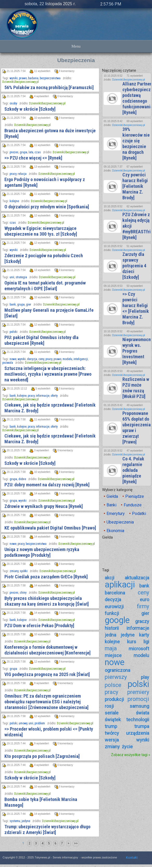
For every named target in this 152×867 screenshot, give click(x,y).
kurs (131, 641)
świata (142, 713)
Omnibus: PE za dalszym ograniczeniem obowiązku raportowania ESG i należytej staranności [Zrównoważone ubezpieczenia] (46, 701)
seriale (111, 713)
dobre (22, 479)
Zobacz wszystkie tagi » (130, 755)
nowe (13, 359)
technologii (137, 719)
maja (111, 648)
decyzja (32, 359)
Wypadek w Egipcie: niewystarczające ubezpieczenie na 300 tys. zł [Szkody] (40, 231)
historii (112, 628)
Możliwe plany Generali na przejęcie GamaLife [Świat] (49, 313)
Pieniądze (134, 496)
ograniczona (117, 670)
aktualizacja (137, 577)
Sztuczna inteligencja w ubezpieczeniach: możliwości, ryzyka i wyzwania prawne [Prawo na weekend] (47, 374)
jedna (110, 635)
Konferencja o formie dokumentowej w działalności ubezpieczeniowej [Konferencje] (47, 650)
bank (13, 304)
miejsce (113, 655)
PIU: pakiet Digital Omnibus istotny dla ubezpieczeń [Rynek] (41, 340)
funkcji (112, 613)
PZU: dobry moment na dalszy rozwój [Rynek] (47, 484)
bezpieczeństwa (50, 78)
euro (144, 599)
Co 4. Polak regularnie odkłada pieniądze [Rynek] (133, 470)
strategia (21, 277)
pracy (13, 174)
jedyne (26, 821)
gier (28, 304)
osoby (13, 103)
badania (33, 78)
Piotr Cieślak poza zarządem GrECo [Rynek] (46, 576)
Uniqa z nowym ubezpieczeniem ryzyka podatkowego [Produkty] (41, 552)
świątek (113, 719)
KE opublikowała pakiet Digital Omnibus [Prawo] (50, 528)
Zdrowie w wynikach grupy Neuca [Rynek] (43, 506)
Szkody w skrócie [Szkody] (30, 109)
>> (76, 843)
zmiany (14, 571)
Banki (111, 504)
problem (40, 723)
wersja (112, 740)
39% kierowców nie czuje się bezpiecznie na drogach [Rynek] (136, 144)
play (145, 677)
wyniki (14, 78)
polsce (113, 685)
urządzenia (137, 733)
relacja (22, 174)
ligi (146, 641)
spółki (24, 571)
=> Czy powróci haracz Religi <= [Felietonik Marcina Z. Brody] (135, 308)
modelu (67, 359)
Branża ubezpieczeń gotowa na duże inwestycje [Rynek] (50, 133)
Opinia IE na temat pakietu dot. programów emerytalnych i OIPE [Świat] (45, 285)
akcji (109, 577)
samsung (139, 706)
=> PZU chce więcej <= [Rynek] (33, 158)
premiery (138, 692)
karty (144, 635)
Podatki (139, 513)
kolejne (14, 201)
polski (13, 332)
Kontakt (132, 857)
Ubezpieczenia (120, 522)
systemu (15, 821)
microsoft (139, 648)
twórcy (112, 733)
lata (31, 152)
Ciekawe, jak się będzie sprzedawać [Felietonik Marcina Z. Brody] (50, 407)
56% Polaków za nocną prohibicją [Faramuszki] (49, 87)
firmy (143, 606)
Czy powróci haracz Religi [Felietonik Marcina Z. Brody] (135, 186)
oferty (54, 396)
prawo (23, 78)
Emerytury (116, 513)
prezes (14, 152)
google (117, 620)
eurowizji (114, 606)
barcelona (115, 592)
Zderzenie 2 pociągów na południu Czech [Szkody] (43, 258)
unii (12, 277)
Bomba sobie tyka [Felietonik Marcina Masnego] (40, 802)
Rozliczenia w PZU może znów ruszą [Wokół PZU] (135, 387)
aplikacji (120, 585)
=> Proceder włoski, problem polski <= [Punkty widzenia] (48, 731)
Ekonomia (115, 530)
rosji (109, 706)
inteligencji (81, 359)
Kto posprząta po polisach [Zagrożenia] (42, 756)
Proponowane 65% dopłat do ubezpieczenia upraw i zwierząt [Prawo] (136, 428)
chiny (23, 592)
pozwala (7, 363)
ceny (41, 359)
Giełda (112, 496)
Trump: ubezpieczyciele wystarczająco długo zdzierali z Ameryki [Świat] (47, 829)
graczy (142, 621)
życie (127, 746)
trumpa (141, 726)
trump (111, 726)
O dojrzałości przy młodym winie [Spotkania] (46, 206)
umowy (23, 723)
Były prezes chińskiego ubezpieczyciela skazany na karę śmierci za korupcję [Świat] (46, 601)
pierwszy (116, 677)
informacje (42, 396)
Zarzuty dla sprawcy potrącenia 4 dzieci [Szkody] (134, 266)
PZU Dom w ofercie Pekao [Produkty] (39, 625)
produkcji (114, 699)
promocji (138, 699)
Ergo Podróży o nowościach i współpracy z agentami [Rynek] (44, 182)
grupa (23, 152)
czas (38, 152)
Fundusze (133, 504)
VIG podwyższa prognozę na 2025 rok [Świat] (47, 674)
